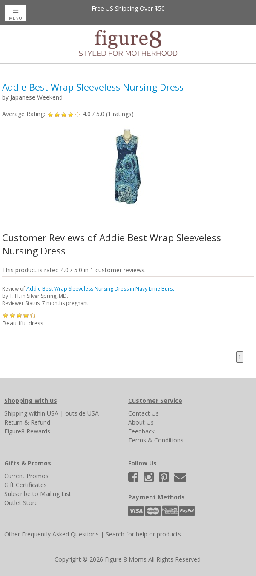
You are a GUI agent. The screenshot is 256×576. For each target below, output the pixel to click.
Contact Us (143, 413)
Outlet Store (21, 503)
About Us (141, 422)
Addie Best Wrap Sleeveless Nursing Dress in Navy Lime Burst (100, 288)
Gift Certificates (25, 485)
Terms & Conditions (156, 440)
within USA (43, 413)
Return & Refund (27, 422)
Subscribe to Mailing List (37, 494)
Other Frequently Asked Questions (51, 534)
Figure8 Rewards (27, 431)
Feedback (141, 431)
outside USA (82, 413)
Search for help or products (143, 534)
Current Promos (26, 476)
